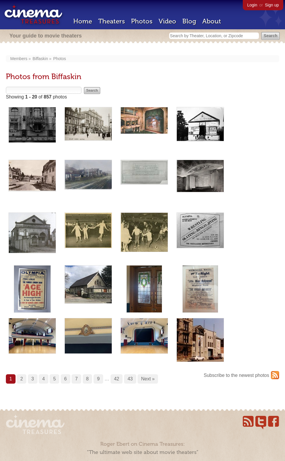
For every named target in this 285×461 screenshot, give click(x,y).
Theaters (111, 21)
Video (167, 21)
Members (18, 58)
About (211, 21)
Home (82, 21)
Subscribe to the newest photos (236, 375)
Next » (148, 378)
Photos (141, 21)
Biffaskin (40, 58)
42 (116, 378)
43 (130, 378)
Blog (189, 21)
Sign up (272, 5)
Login (252, 5)
